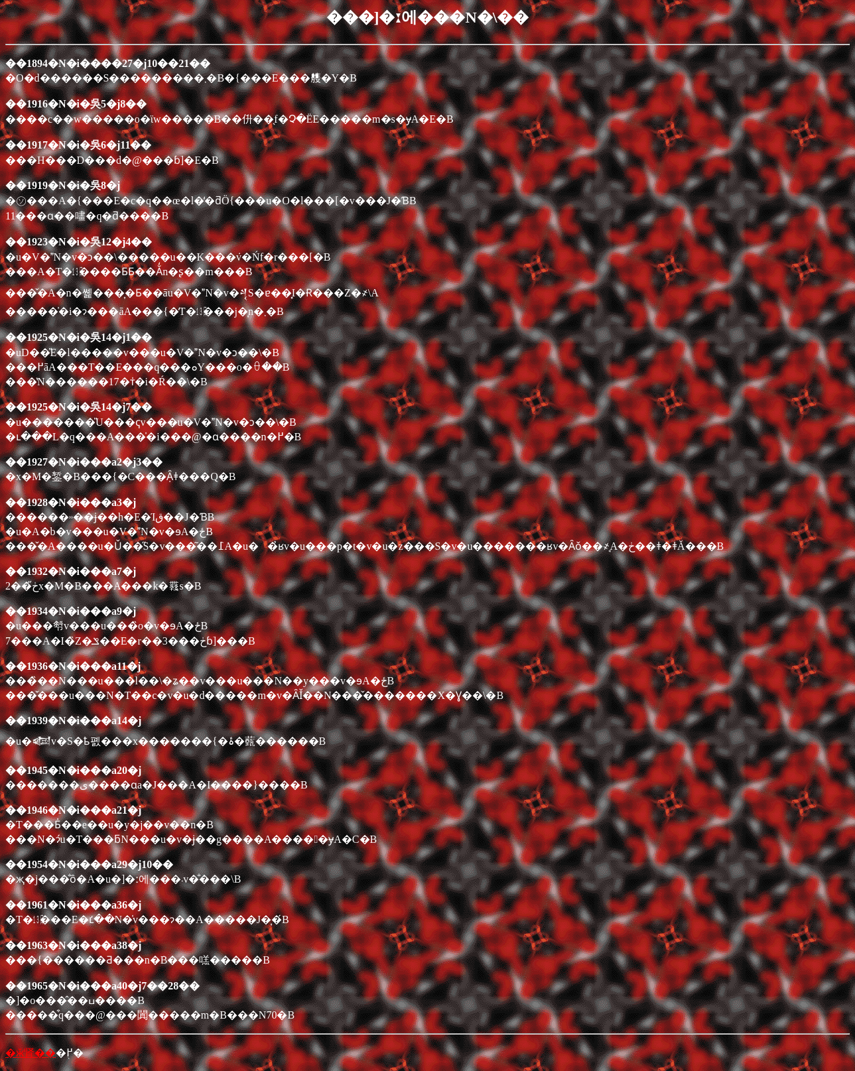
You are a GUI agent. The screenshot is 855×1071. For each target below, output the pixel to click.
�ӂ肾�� (30, 1052)
